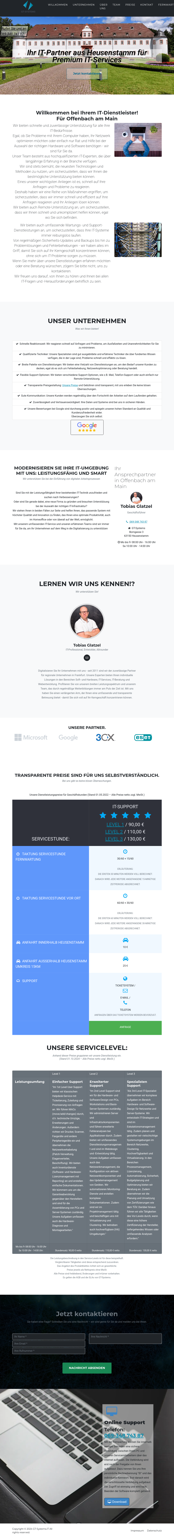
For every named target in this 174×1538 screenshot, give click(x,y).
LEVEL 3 (114, 839)
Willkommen (58, 7)
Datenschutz (154, 1530)
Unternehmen (84, 7)
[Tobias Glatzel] (87, 658)
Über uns (103, 9)
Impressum (137, 1530)
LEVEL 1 (115, 824)
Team (116, 7)
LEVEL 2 (114, 831)
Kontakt (146, 7)
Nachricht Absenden (87, 1368)
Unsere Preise (70, 385)
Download (117, 1502)
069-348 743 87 (124, 1435)
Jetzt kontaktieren (87, 73)
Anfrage (125, 1027)
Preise (130, 7)
